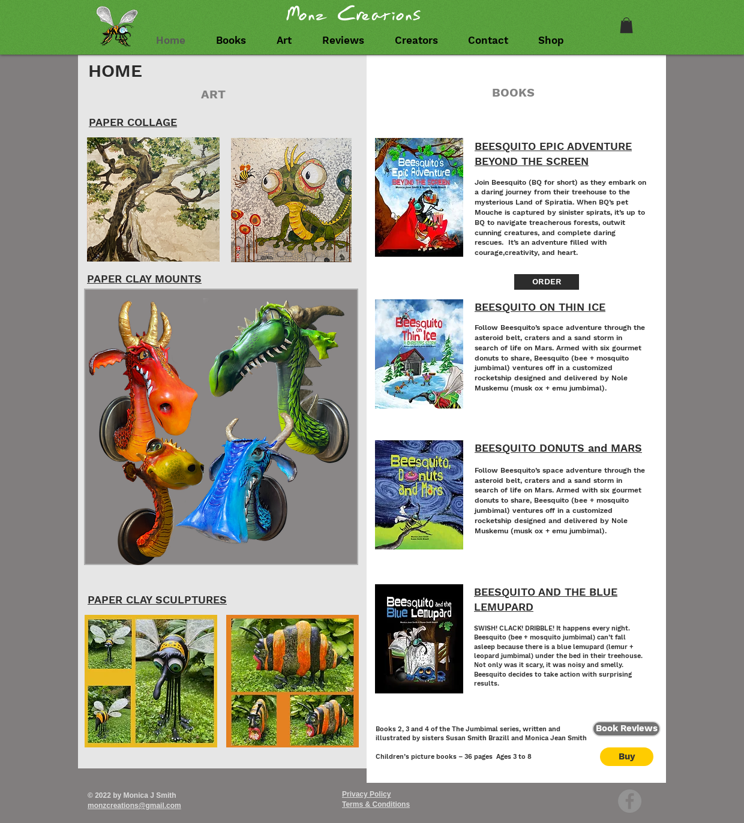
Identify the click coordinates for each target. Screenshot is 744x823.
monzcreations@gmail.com (134, 805)
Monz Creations (353, 14)
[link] (626, 25)
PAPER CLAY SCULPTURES (157, 599)
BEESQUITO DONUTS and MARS (558, 447)
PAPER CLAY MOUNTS (144, 278)
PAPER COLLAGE (133, 122)
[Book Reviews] (626, 729)
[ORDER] (546, 282)
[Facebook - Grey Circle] (629, 801)
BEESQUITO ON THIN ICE (540, 307)
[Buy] (626, 756)
